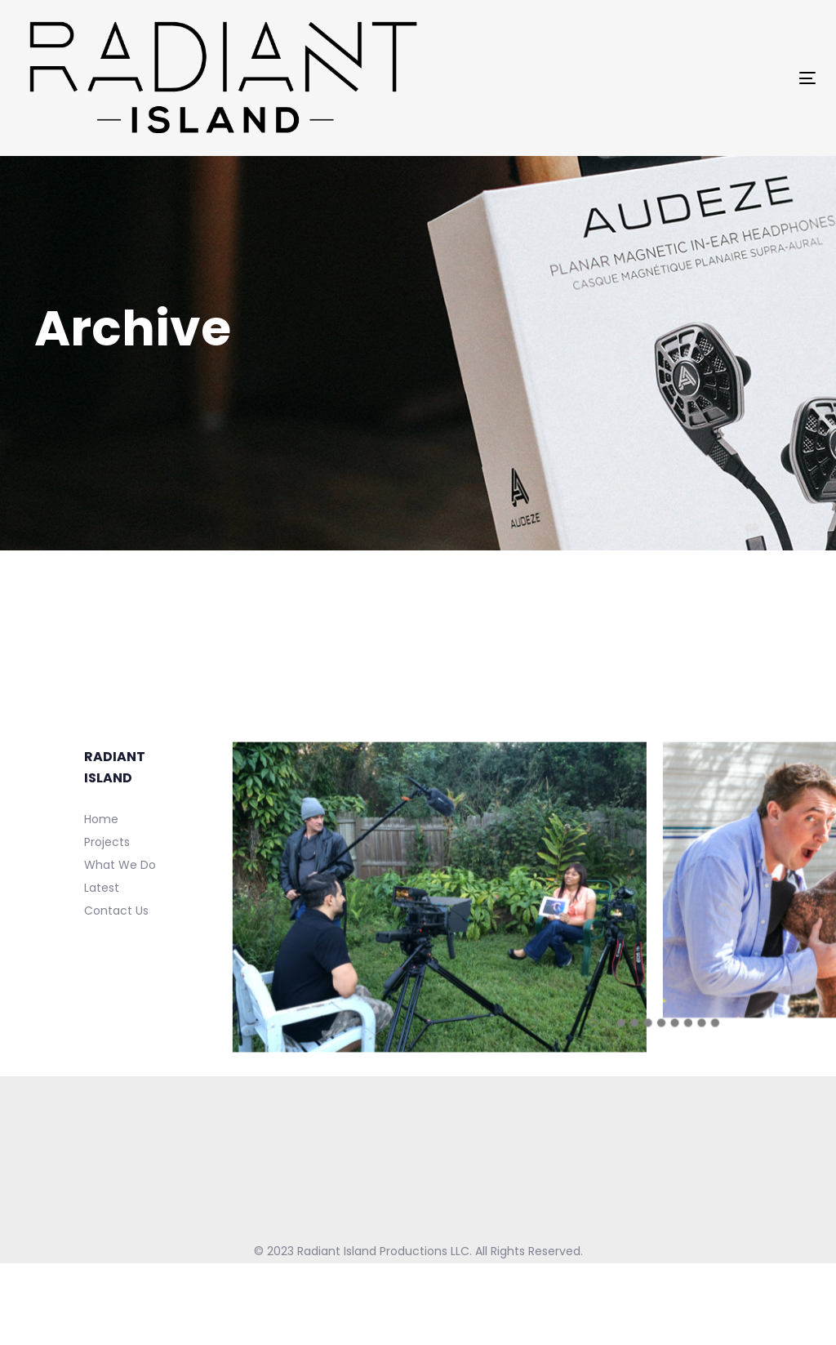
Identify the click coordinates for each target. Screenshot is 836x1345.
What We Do (120, 865)
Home (101, 819)
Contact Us (116, 910)
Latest (101, 888)
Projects (107, 842)
